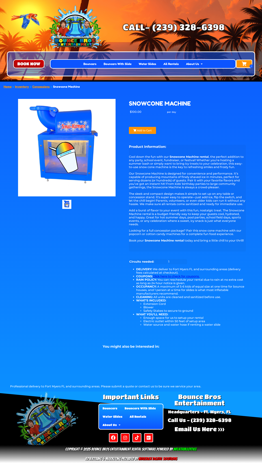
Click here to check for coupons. (176, 276)
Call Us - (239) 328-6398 (199, 420)
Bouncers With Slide (117, 64)
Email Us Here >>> (199, 429)
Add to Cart (142, 130)
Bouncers (89, 64)
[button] (28, 63)
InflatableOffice (185, 449)
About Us (194, 64)
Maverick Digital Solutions (157, 459)
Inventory (22, 86)
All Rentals (171, 64)
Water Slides (147, 64)
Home (8, 86)
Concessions (41, 86)
